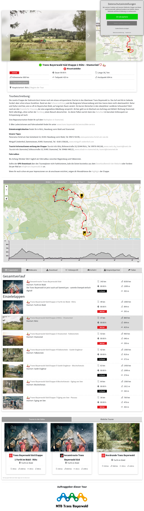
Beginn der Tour (37, 87)
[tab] (32, 270)
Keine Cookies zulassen (122, 23)
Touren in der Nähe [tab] (37, 419)
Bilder (48, 182)
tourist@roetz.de (124, 146)
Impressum (128, 32)
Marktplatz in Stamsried (53, 119)
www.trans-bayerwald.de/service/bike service (76, 124)
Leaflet (95, 239)
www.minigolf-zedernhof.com (81, 141)
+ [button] (6, 186)
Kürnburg (41, 112)
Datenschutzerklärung (118, 32)
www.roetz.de (110, 146)
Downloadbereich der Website (108, 163)
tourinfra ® (107, 239)
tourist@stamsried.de (108, 149)
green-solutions (124, 239)
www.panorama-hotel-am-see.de (94, 137)
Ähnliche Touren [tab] (107, 419)
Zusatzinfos (92, 182)
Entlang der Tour (76, 182)
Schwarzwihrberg (58, 103)
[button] (7, 36)
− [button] (6, 190)
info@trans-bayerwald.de (32, 166)
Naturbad (100, 112)
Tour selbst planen (19, 82)
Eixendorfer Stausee (28, 109)
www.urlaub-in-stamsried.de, (87, 149)
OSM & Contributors (134, 239)
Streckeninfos (60, 182)
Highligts (95, 171)
